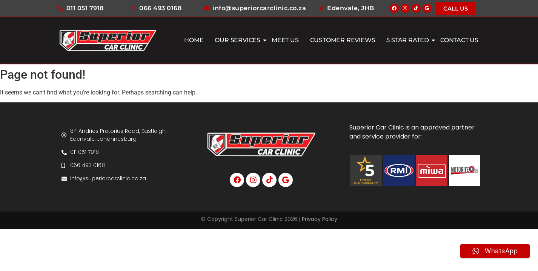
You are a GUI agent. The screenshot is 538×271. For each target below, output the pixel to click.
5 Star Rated (408, 40)
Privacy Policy (319, 219)
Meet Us (285, 40)
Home (193, 40)
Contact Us (459, 40)
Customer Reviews (342, 40)
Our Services (238, 40)
